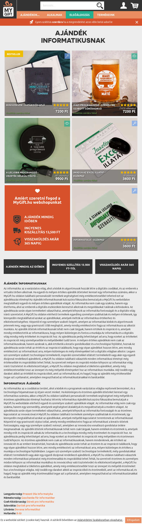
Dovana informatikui (27, 509)
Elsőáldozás (80, 15)
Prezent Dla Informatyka (38, 494)
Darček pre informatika (31, 506)
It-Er (19, 513)
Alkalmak (54, 15)
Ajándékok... (30, 15)
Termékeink (106, 15)
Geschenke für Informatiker (38, 498)
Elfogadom (133, 520)
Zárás (136, 22)
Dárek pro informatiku (40, 502)
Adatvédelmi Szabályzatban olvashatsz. (100, 520)
